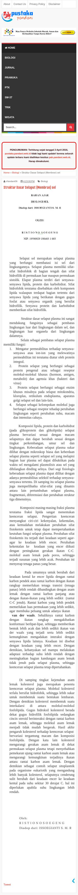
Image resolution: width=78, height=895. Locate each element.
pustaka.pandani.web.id (18, 153)
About (7, 4)
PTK (7, 87)
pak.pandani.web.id (59, 157)
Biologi (10, 57)
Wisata (9, 117)
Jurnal (10, 67)
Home (10, 47)
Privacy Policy (37, 4)
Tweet (7, 884)
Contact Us (20, 4)
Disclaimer (54, 4)
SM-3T (8, 97)
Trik (8, 107)
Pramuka (11, 77)
